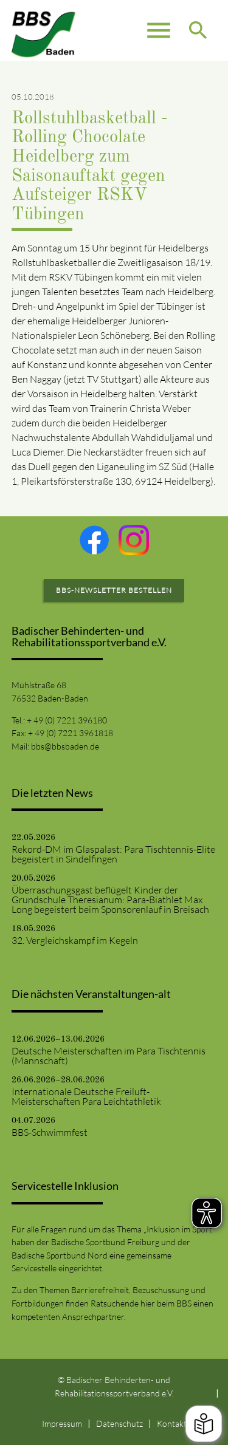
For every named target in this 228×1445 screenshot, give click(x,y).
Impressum (62, 1423)
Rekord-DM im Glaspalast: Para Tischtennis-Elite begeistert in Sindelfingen (113, 854)
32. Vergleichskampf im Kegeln (75, 940)
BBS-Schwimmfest (50, 1132)
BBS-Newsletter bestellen (114, 590)
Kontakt (172, 1423)
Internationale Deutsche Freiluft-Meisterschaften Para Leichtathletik (86, 1096)
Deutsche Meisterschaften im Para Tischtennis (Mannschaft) (109, 1055)
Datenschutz (119, 1423)
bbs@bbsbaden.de (65, 746)
